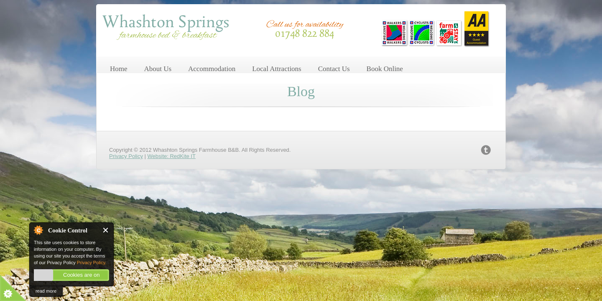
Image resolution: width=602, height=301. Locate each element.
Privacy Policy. (92, 262)
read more (46, 290)
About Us (157, 69)
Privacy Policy (126, 156)
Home (119, 69)
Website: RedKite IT (172, 156)
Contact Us (334, 69)
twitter (486, 150)
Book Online (385, 69)
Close (106, 230)
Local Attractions (276, 69)
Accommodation (211, 69)
